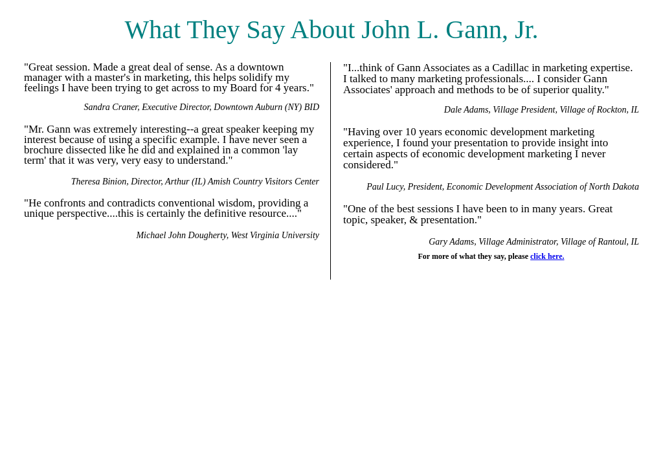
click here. (547, 256)
